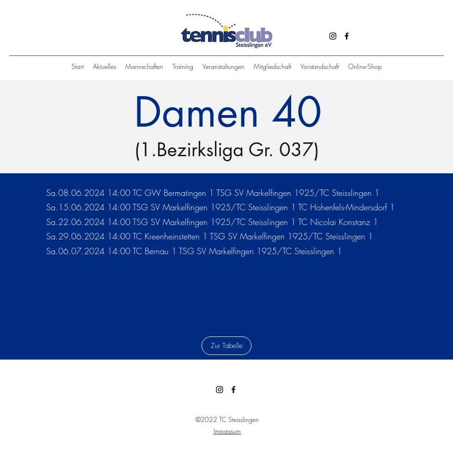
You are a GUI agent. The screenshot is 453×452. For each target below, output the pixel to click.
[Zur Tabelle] (226, 345)
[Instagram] (332, 36)
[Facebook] (346, 36)
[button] (183, 66)
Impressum (227, 431)
